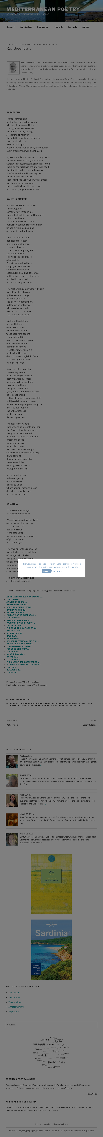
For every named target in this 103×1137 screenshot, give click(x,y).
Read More (56, 571)
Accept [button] (46, 571)
